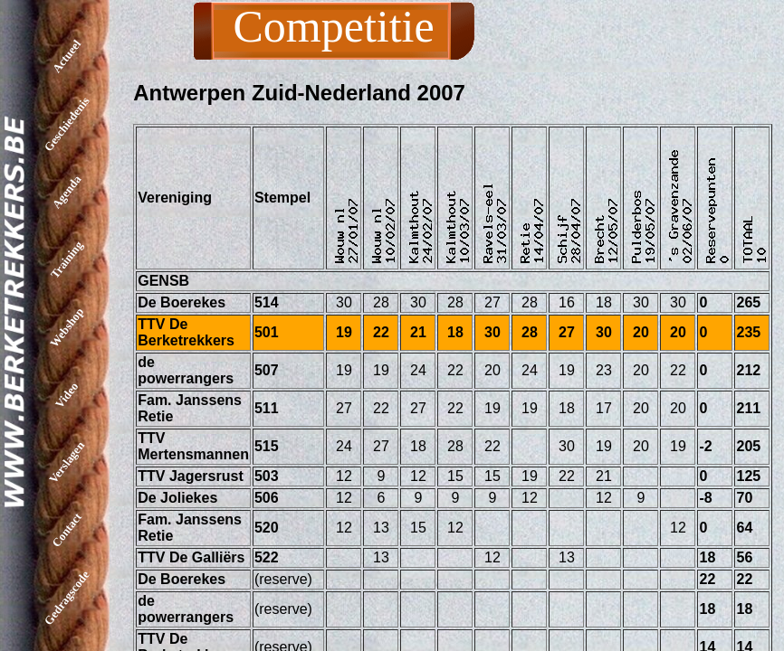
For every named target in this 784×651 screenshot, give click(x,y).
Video (67, 394)
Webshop (66, 327)
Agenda (67, 192)
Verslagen (66, 462)
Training (66, 259)
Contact (66, 530)
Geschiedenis (67, 124)
